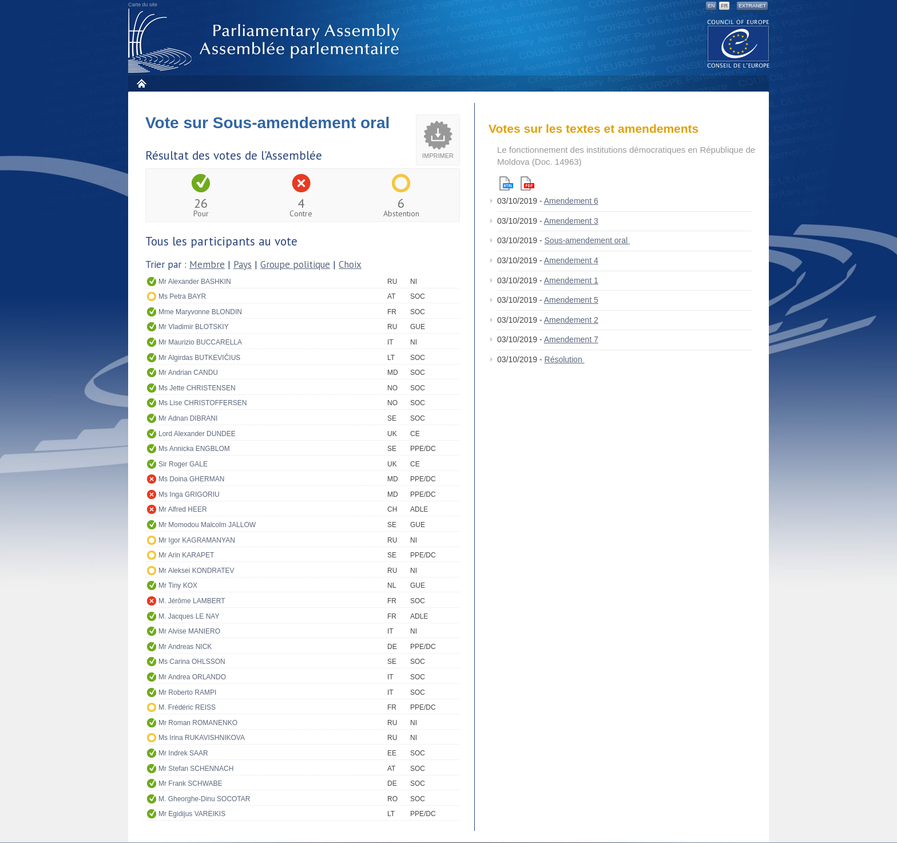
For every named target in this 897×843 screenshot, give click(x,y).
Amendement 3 (571, 220)
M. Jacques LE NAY (189, 616)
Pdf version (527, 183)
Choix (350, 264)
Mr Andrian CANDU (188, 373)
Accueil (141, 83)
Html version (506, 183)
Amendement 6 (571, 200)
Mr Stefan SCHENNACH (195, 769)
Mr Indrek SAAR (183, 753)
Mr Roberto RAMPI (187, 692)
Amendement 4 (571, 260)
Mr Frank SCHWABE (190, 783)
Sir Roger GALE (183, 464)
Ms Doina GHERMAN (191, 479)
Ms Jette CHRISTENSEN (197, 388)
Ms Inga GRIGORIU (189, 494)
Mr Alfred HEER (182, 509)
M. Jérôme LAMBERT (191, 601)
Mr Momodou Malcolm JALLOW (207, 525)
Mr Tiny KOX (177, 585)
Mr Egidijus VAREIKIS (191, 814)
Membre (207, 264)
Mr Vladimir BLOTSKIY (193, 327)
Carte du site (142, 4)
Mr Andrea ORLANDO (192, 677)
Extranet (752, 6)
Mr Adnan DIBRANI (187, 418)
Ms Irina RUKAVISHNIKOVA (201, 738)
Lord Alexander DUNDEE (197, 434)
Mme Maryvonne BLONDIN (200, 312)
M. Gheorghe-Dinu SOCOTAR (204, 799)
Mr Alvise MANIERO (189, 631)
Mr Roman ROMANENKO (197, 723)
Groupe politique (295, 264)
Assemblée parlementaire (266, 41)
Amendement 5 (571, 299)
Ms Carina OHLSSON (191, 662)
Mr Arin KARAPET (186, 555)
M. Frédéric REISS (187, 707)
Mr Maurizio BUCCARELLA (200, 342)
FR (724, 6)
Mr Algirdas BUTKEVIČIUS (199, 358)
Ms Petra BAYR (182, 296)
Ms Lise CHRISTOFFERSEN (202, 403)
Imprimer (438, 155)
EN (711, 6)
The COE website (738, 43)
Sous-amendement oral (587, 240)
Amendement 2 (571, 319)
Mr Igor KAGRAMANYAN (196, 540)
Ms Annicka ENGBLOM (194, 449)
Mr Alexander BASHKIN (194, 282)
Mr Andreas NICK (185, 647)
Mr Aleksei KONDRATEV (196, 571)
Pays (242, 264)
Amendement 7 (571, 339)
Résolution (565, 359)
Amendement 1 (571, 280)
